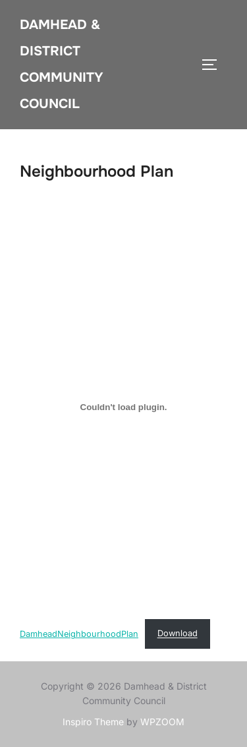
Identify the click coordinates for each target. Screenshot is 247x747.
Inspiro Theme (93, 721)
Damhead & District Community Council (61, 64)
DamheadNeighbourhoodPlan (79, 633)
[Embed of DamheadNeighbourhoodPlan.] (123, 407)
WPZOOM (162, 721)
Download (177, 633)
